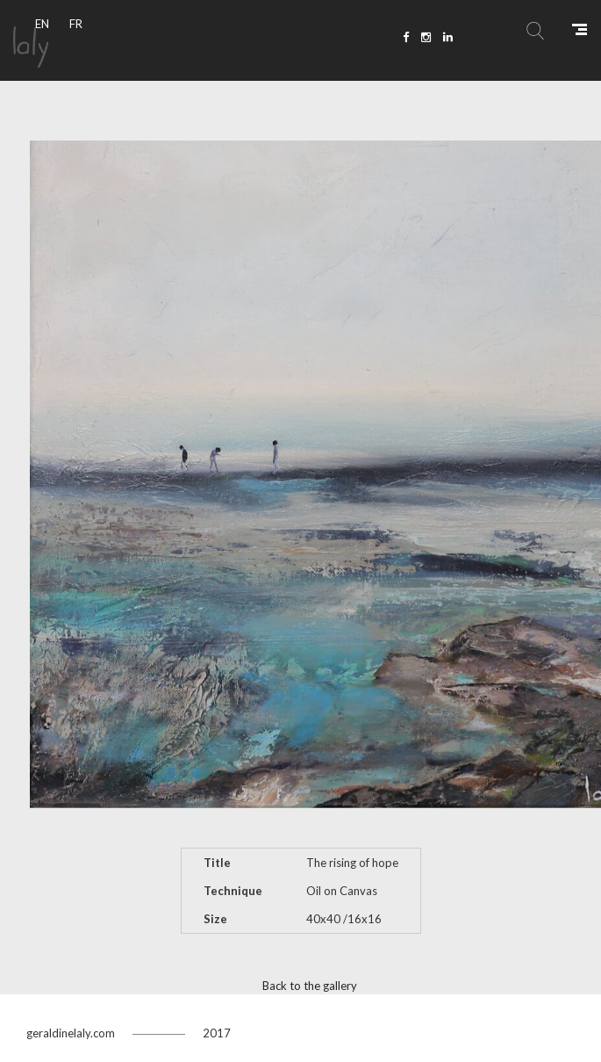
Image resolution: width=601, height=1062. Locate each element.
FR (75, 24)
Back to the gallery (309, 986)
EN (42, 24)
